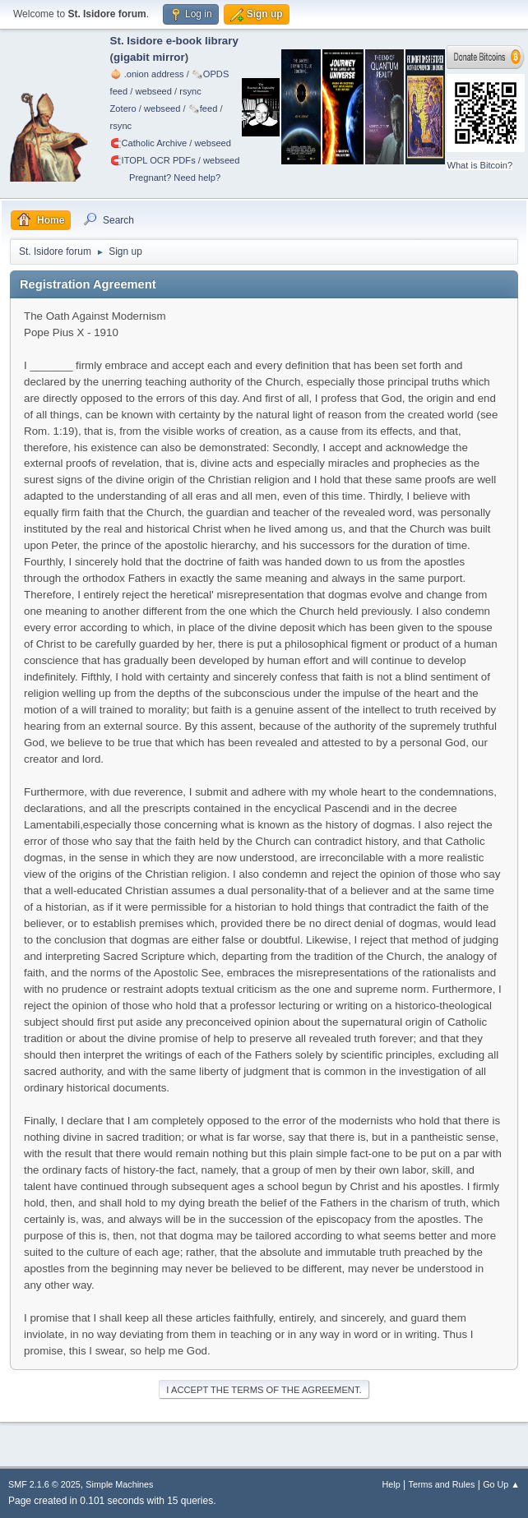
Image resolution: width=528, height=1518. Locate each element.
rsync (190, 91)
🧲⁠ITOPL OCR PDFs (153, 160)
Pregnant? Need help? (174, 177)
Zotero (123, 108)
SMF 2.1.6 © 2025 (44, 1484)
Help (391, 1484)
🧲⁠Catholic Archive (149, 143)
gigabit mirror (149, 57)
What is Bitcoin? (479, 165)
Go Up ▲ (501, 1484)
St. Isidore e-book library (174, 41)
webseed (153, 91)
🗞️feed (203, 108)
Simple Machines (119, 1484)
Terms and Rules (442, 1484)
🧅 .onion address (147, 74)
